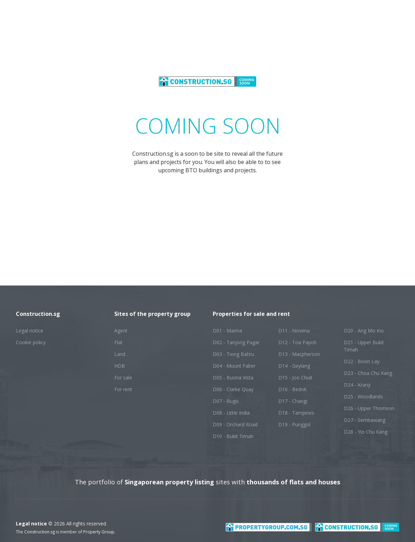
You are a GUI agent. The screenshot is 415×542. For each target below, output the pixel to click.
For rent (123, 389)
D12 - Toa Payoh (297, 342)
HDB (119, 365)
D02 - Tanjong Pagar (236, 342)
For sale (123, 377)
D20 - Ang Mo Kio (364, 330)
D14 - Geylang (294, 365)
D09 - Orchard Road (235, 424)
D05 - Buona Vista (233, 377)
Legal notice (29, 330)
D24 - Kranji (357, 384)
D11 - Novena (294, 330)
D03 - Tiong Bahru (233, 354)
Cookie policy (31, 342)
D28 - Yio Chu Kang (365, 431)
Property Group (98, 532)
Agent (120, 330)
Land (119, 354)
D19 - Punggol (294, 424)
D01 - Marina (227, 330)
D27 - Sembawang (364, 420)
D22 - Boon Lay (361, 361)
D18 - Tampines (296, 412)
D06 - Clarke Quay (233, 389)
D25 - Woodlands (363, 396)
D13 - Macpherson (299, 354)
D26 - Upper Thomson (369, 408)
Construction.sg (39, 532)
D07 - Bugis (226, 401)
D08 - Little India (231, 412)
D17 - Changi (292, 401)
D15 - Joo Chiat (295, 377)
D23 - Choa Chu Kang (368, 373)
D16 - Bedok (292, 389)
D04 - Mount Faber (234, 365)
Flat (118, 342)
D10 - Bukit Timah (233, 436)
